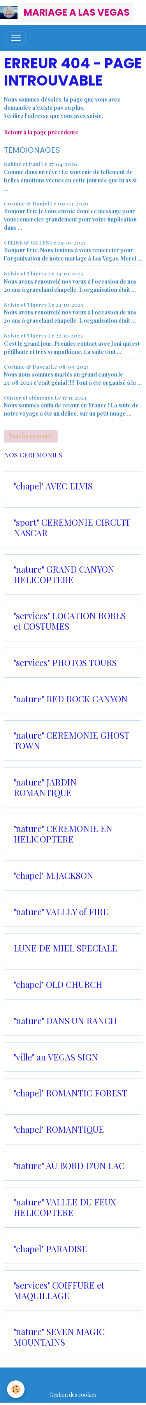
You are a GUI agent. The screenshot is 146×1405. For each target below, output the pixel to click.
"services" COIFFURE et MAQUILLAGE (59, 1290)
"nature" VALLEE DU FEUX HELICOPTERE (65, 1207)
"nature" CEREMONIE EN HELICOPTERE (63, 833)
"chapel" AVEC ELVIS (53, 486)
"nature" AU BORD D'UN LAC (69, 1165)
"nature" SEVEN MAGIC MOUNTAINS (59, 1337)
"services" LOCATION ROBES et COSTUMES (70, 621)
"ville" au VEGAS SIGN (56, 1057)
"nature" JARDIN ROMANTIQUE (45, 787)
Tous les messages (31, 436)
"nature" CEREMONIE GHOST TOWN (71, 740)
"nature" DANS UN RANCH (65, 1021)
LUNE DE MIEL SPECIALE (65, 948)
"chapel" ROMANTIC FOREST (70, 1093)
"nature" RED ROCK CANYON (71, 699)
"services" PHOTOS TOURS (65, 662)
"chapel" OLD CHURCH (58, 984)
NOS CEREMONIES (33, 454)
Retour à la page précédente (41, 132)
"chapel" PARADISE (50, 1249)
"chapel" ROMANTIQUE (59, 1129)
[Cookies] (16, 1389)
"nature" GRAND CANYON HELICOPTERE (64, 574)
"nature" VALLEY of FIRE (61, 912)
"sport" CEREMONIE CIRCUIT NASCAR (72, 527)
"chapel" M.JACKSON (53, 875)
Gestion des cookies (73, 1394)
